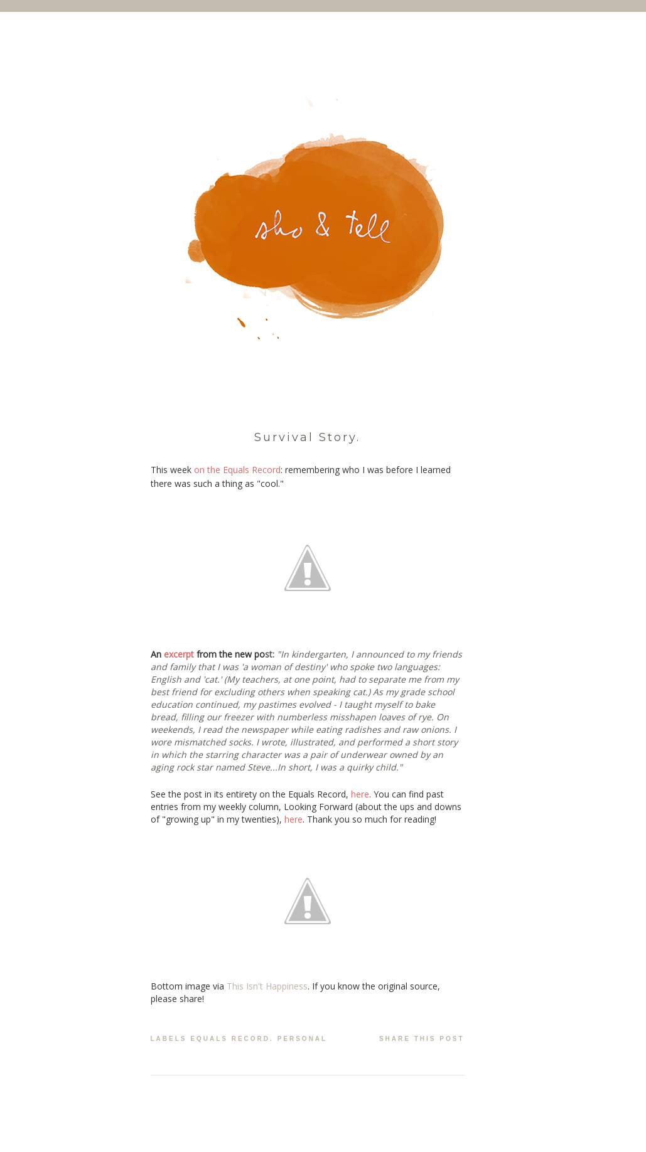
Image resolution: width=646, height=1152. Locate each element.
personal (302, 1038)
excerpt (179, 654)
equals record (230, 1038)
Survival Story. (307, 437)
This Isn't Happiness (267, 986)
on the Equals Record (237, 470)
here (360, 794)
